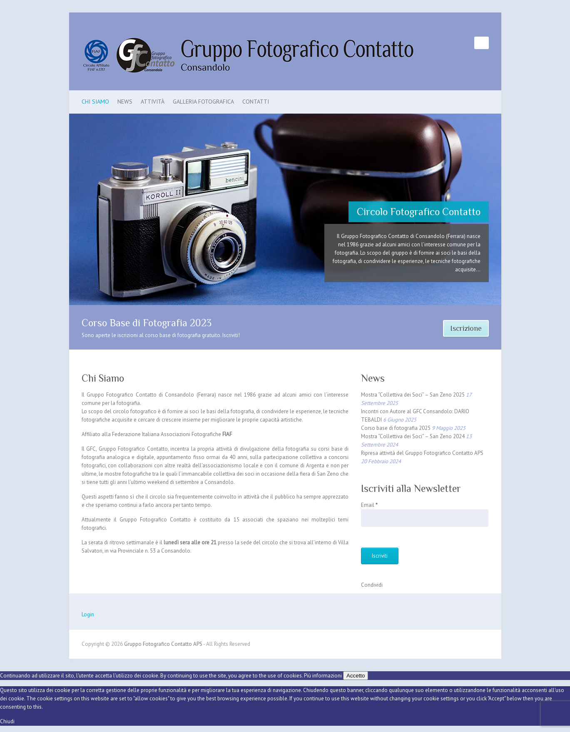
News (124, 101)
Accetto (355, 675)
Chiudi (7, 721)
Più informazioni (323, 675)
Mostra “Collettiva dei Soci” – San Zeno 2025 (413, 394)
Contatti (255, 101)
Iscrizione (466, 328)
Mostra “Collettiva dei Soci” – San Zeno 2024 (413, 436)
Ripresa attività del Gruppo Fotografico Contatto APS (422, 453)
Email (369, 505)
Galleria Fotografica (203, 101)
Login (88, 614)
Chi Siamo (95, 101)
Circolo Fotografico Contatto (418, 211)
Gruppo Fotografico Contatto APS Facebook (468, 43)
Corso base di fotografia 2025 (396, 428)
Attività (152, 101)
